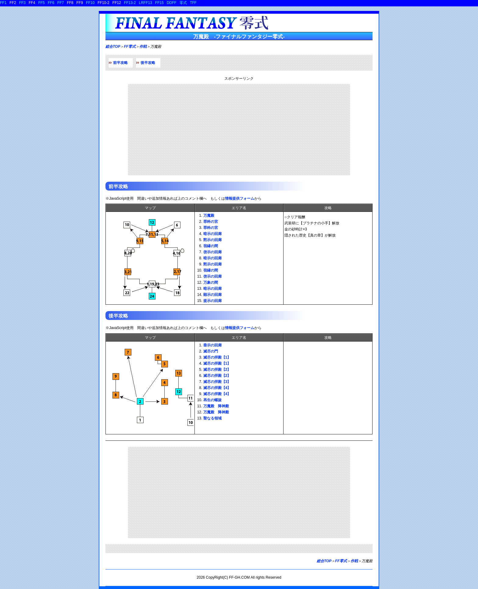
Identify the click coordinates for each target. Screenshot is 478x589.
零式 (183, 3)
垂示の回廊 (212, 345)
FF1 (3, 3)
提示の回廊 (212, 301)
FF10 (90, 3)
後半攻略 (148, 63)
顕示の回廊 (212, 295)
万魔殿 (208, 215)
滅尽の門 (210, 351)
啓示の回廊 (212, 252)
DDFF (172, 3)
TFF (193, 3)
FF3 (22, 3)
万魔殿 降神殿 (216, 406)
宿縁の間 (210, 246)
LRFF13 (145, 3)
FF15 (159, 3)
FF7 (60, 3)
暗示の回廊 (212, 234)
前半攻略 (120, 63)
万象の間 (210, 282)
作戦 (143, 46)
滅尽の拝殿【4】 (217, 388)
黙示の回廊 (212, 240)
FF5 (41, 3)
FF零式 (130, 46)
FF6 (51, 3)
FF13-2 (130, 3)
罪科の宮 (210, 221)
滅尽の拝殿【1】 (217, 357)
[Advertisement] (239, 129)
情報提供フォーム (239, 198)
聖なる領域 (212, 418)
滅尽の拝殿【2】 (217, 369)
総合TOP (112, 46)
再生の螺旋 (212, 400)
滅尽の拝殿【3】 (217, 382)
